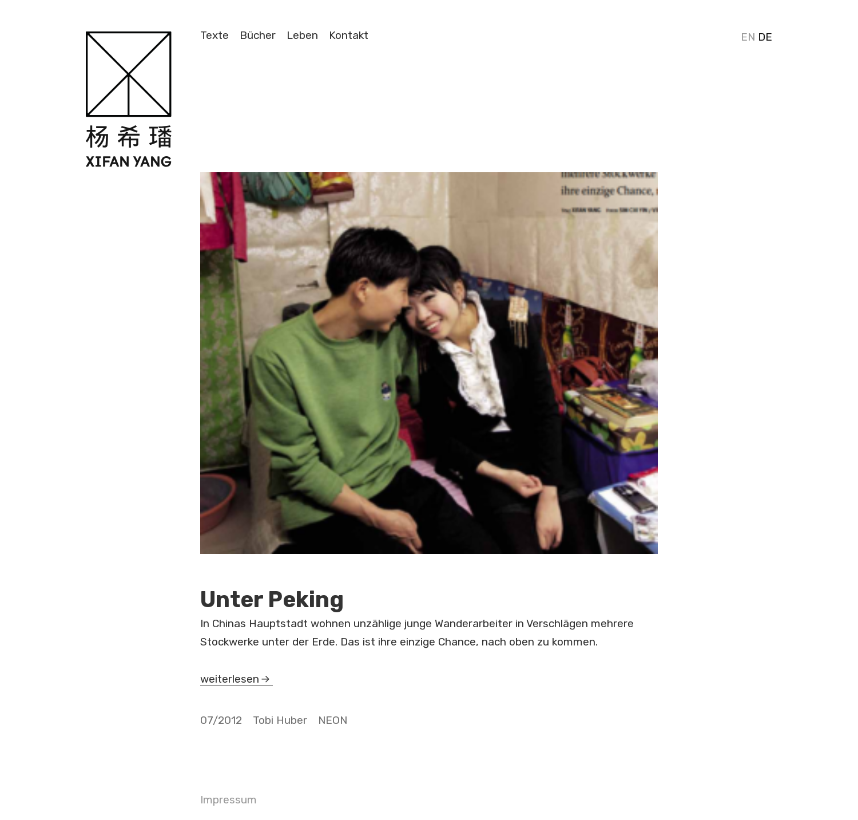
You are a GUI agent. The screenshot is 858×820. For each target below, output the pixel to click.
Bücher (258, 35)
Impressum (228, 799)
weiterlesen (232, 679)
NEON (332, 720)
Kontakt (348, 35)
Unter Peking (272, 600)
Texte (214, 35)
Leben (302, 35)
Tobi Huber (280, 720)
